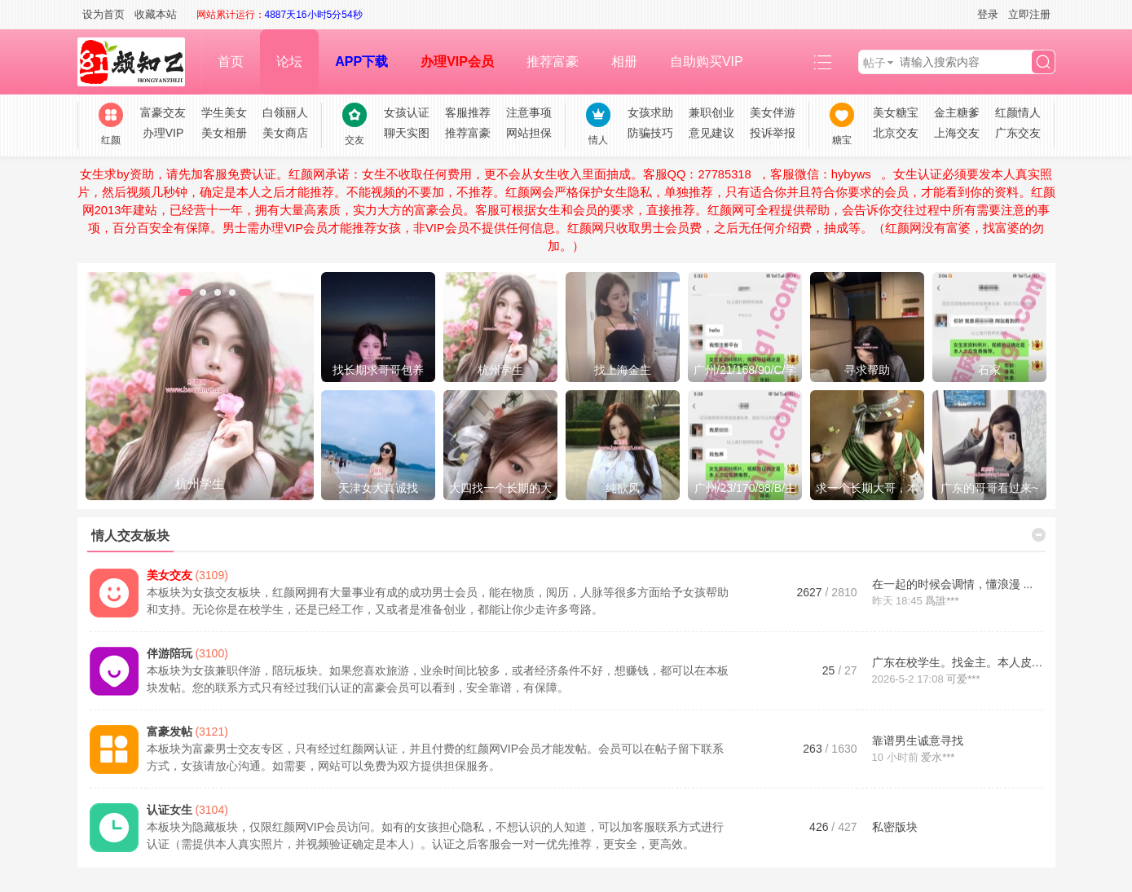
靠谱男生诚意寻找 (917, 740)
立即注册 (1029, 14)
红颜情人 (1018, 112)
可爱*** (963, 679)
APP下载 (361, 61)
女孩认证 (406, 112)
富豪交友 (163, 112)
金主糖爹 (957, 112)
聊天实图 (406, 132)
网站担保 (529, 132)
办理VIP (163, 132)
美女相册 (224, 132)
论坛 (289, 61)
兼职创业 (711, 112)
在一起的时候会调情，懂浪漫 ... (952, 584)
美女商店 (285, 132)
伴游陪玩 (169, 653)
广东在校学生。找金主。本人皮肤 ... (964, 662)
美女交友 (169, 575)
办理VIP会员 (457, 61)
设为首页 (103, 14)
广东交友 (1018, 132)
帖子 (874, 62)
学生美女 (224, 112)
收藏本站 (155, 14)
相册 (624, 61)
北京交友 (895, 132)
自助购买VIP (706, 61)
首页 (231, 61)
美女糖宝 (895, 112)
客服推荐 (468, 112)
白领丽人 (285, 112)
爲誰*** (941, 601)
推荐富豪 (552, 61)
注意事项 (529, 112)
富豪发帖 (169, 731)
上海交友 (957, 132)
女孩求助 (650, 112)
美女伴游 (772, 112)
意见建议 (711, 132)
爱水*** (937, 757)
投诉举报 (772, 132)
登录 (987, 14)
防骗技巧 (650, 132)
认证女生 (169, 809)
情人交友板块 (130, 536)
